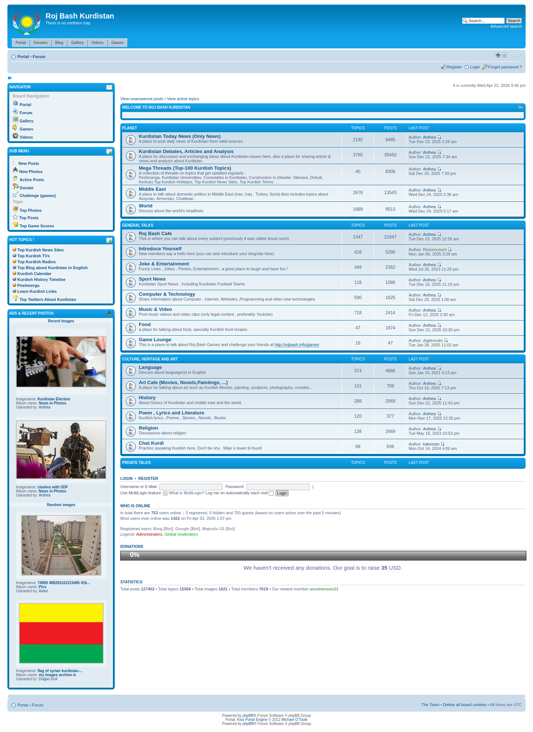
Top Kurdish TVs (33, 256)
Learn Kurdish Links (37, 291)
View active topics (183, 98)
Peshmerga (28, 285)
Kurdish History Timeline (41, 279)
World (145, 206)
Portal (23, 56)
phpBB (248, 716)
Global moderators (181, 534)
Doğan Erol (48, 679)
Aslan (43, 591)
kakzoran (431, 444)
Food (145, 324)
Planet (129, 128)
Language (150, 367)
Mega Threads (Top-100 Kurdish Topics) (185, 168)
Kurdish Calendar (34, 273)
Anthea (45, 407)
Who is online (135, 506)
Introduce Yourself (160, 248)
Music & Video (155, 309)
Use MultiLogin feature (140, 493)
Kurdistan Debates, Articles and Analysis (186, 151)
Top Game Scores (37, 226)
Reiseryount (435, 249)
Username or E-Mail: (139, 486)
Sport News (152, 279)
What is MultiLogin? (186, 493)
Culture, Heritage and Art (150, 359)
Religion (148, 428)
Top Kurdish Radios (36, 262)
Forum (39, 56)
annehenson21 (324, 589)
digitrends (433, 340)
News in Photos (52, 403)
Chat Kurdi (151, 443)
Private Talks (136, 463)
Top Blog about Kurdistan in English (52, 267)
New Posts (29, 163)
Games (26, 129)
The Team (430, 704)
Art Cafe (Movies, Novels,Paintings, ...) (183, 382)
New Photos (31, 171)
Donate (26, 188)
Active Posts (32, 179)
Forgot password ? (505, 67)
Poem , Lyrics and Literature (171, 413)
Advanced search (506, 26)
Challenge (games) (38, 195)
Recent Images (61, 321)
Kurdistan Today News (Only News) (180, 136)
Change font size (516, 55)
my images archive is (57, 675)
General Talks (137, 225)
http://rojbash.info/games (297, 344)
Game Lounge (155, 339)
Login (475, 67)
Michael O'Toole (294, 720)
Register (454, 67)
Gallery (26, 121)
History (147, 397)
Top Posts (28, 218)
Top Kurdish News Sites (40, 250)
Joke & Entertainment (164, 264)
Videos (26, 137)
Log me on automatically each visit (239, 493)
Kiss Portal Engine (252, 720)
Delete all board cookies (464, 704)
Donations (131, 546)
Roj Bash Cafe (155, 233)
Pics (43, 587)
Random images (61, 505)
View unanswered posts (141, 98)
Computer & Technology (167, 294)
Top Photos (31, 210)
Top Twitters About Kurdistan (48, 299)
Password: (234, 486)
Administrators (149, 534)
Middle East (152, 189)
